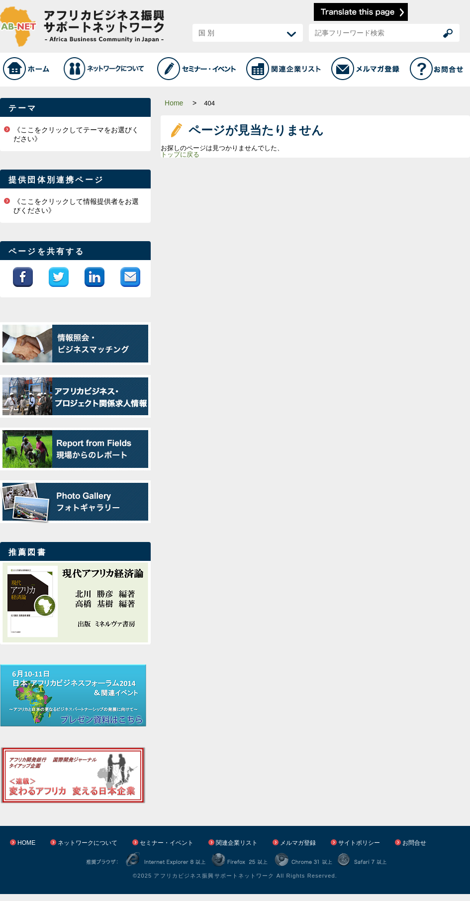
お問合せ (414, 842)
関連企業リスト (237, 842)
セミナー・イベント (166, 842)
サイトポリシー (359, 842)
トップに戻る (180, 154)
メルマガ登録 (298, 842)
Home (174, 103)
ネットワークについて (87, 842)
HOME (26, 842)
